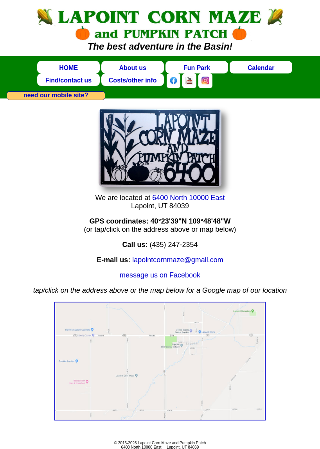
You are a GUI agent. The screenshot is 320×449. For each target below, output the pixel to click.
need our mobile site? (55, 95)
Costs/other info (133, 80)
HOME (68, 67)
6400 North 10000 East (188, 198)
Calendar (261, 67)
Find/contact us (68, 80)
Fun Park (196, 67)
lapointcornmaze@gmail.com (177, 260)
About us (132, 67)
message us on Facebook (160, 275)
